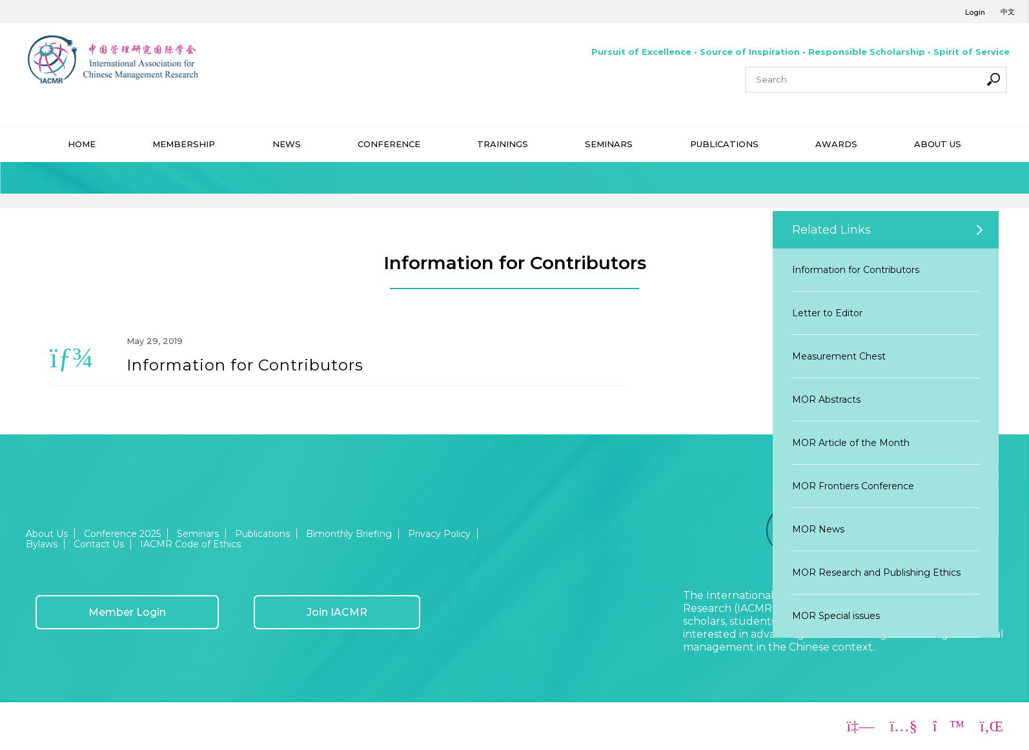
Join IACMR (337, 612)
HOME (82, 144)
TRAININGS (502, 144)
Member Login (127, 612)
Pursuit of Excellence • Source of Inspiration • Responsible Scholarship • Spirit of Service (800, 51)
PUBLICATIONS (724, 144)
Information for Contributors (855, 270)
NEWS (286, 144)
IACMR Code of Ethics (190, 544)
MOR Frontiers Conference (853, 486)
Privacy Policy (439, 534)
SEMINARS (609, 144)
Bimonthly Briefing (349, 534)
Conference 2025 (122, 534)
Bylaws (41, 544)
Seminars (198, 534)
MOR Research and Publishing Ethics (876, 572)
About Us (47, 534)
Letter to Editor (827, 313)
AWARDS (836, 144)
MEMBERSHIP (183, 144)
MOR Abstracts (826, 399)
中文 (1008, 11)
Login (975, 12)
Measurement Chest (839, 356)
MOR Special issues (836, 616)
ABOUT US (937, 144)
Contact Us (99, 544)
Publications (262, 534)
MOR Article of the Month (851, 443)
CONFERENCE (389, 144)
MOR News (818, 529)
